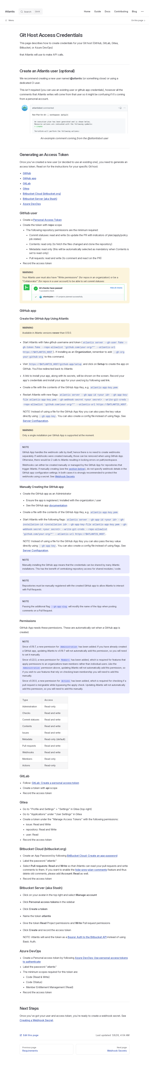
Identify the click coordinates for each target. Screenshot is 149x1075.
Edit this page (29, 1035)
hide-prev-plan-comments (91, 869)
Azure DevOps (32, 203)
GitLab (27, 183)
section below (77, 468)
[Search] (31, 11)
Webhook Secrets (65, 476)
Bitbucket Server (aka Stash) (40, 198)
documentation (58, 505)
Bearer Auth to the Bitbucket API (87, 937)
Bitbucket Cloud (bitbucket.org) (42, 193)
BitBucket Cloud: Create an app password (92, 855)
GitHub (27, 173)
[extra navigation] (142, 11)
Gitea (26, 188)
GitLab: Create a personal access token (55, 782)
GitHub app (29, 178)
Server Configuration (35, 420)
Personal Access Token (47, 219)
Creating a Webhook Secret (36, 1020)
